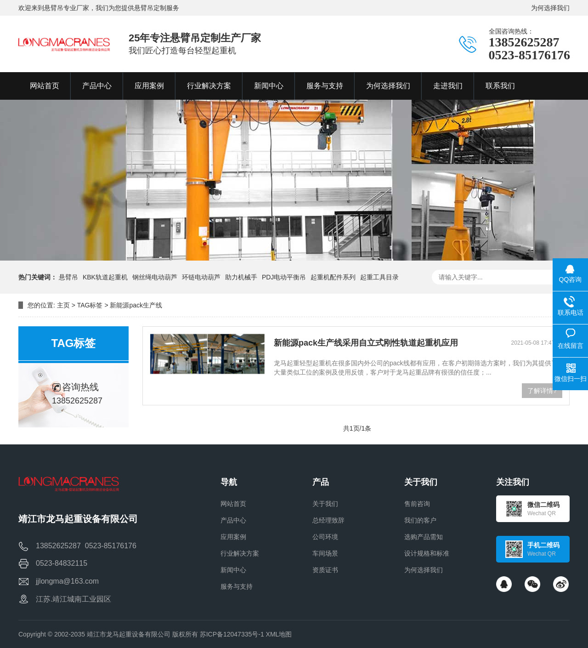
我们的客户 (420, 520)
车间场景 (325, 553)
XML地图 (279, 634)
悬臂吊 (68, 277)
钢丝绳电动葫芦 (154, 277)
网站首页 (233, 503)
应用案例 (233, 536)
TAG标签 (90, 305)
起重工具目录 (379, 277)
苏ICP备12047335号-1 (232, 634)
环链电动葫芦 (201, 277)
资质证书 (325, 570)
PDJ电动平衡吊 (284, 277)
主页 (63, 305)
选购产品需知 (423, 536)
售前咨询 (417, 503)
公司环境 (325, 536)
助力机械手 (241, 277)
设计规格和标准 (426, 553)
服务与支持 (236, 586)
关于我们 (325, 503)
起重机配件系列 (333, 277)
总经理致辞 (328, 520)
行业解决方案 (239, 553)
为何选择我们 (550, 7)
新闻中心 (233, 570)
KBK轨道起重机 (105, 277)
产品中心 (233, 520)
